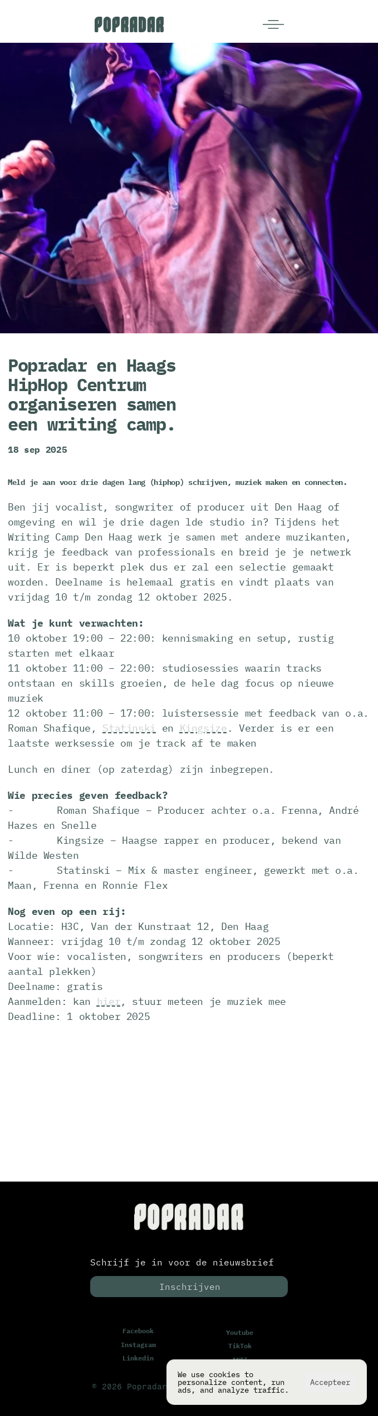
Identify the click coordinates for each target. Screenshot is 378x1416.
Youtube (239, 1332)
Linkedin (138, 1358)
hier (109, 1001)
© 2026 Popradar (129, 1387)
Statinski (129, 728)
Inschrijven (189, 1286)
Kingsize (203, 728)
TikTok (240, 1346)
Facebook (138, 1331)
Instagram (138, 1344)
